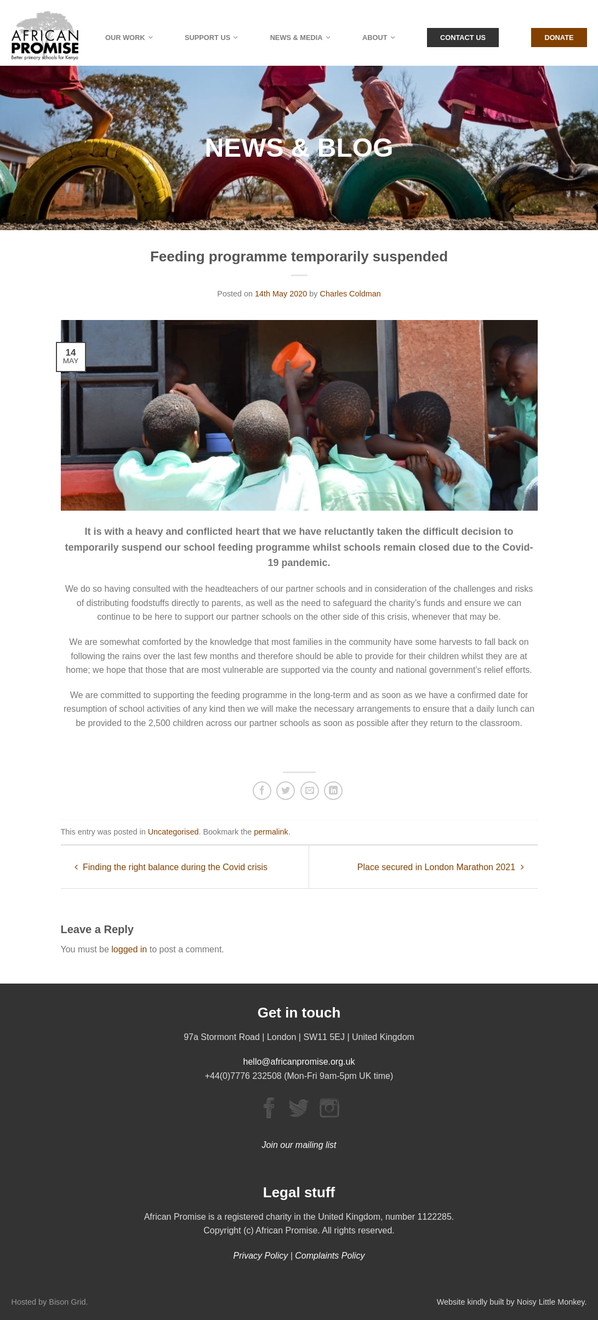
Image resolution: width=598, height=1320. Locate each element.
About (375, 37)
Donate (558, 37)
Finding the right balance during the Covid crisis (171, 867)
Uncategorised (173, 831)
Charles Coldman (350, 293)
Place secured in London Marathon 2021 (440, 867)
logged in (129, 949)
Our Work (125, 37)
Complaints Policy (330, 1255)
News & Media (296, 37)
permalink (271, 831)
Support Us (207, 37)
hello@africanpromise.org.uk (299, 1061)
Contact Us (463, 37)
